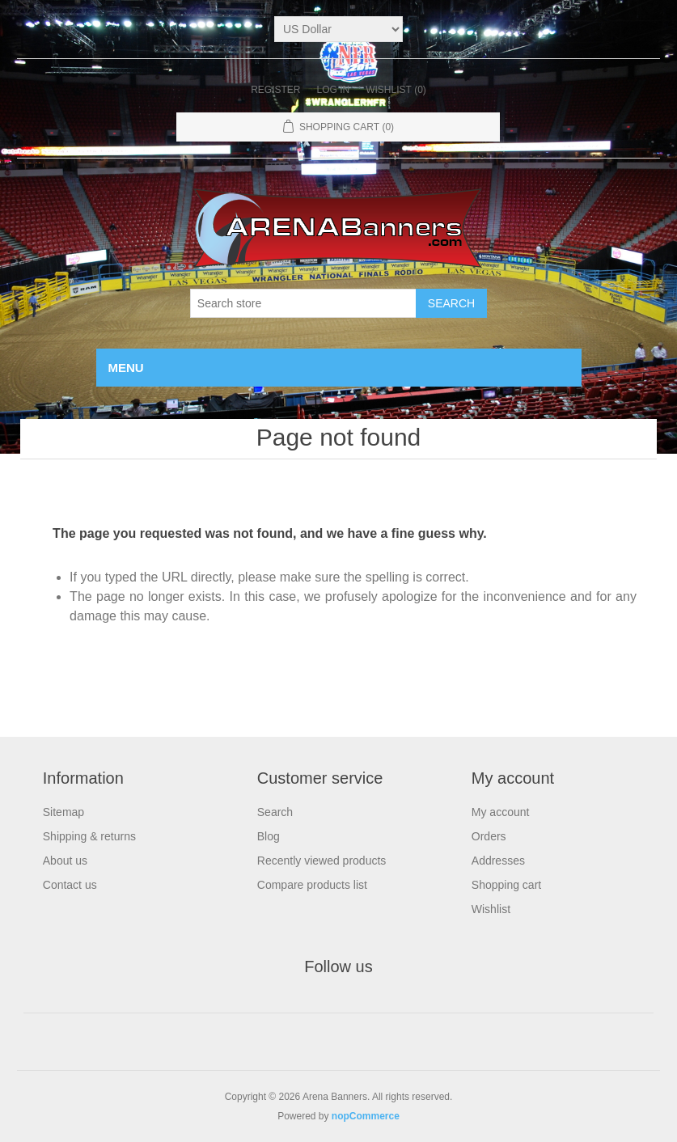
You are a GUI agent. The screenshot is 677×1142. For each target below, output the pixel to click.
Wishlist (491, 909)
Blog (268, 836)
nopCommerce (366, 1116)
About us (65, 860)
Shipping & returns (89, 836)
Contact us (70, 884)
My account (501, 812)
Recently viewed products (322, 860)
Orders (489, 836)
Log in (332, 89)
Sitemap (63, 812)
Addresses (498, 860)
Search (275, 812)
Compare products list (312, 884)
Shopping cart (506, 884)
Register (275, 89)
